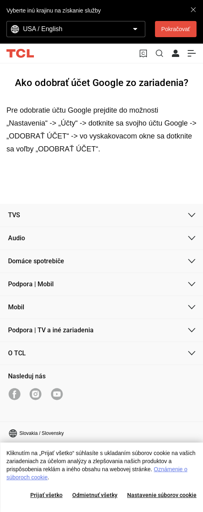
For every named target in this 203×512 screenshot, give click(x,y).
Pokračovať (175, 29)
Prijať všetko (46, 495)
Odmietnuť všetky (94, 495)
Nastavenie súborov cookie (162, 495)
